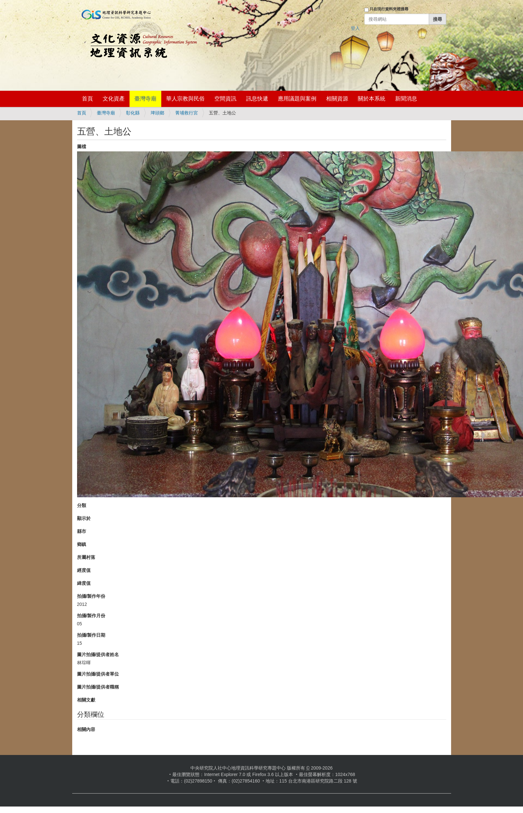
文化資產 (114, 99)
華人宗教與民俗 (185, 99)
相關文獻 (86, 699)
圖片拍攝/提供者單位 (98, 674)
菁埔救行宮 (186, 112)
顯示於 (84, 518)
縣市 (81, 531)
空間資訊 (225, 99)
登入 (355, 28)
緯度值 (84, 583)
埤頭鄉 (157, 112)
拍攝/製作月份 (91, 615)
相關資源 (337, 99)
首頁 (87, 99)
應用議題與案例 (297, 99)
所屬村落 (86, 557)
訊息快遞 (257, 99)
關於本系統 (371, 99)
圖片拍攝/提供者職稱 (98, 686)
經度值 (84, 570)
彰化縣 (133, 112)
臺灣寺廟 (145, 99)
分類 (81, 505)
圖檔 (81, 146)
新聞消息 (406, 99)
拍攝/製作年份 (91, 596)
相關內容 (86, 729)
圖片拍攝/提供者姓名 (98, 654)
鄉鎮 (81, 544)
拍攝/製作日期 (91, 635)
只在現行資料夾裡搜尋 (389, 9)
